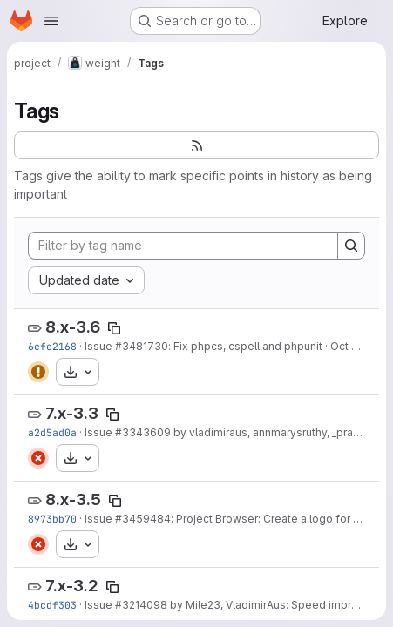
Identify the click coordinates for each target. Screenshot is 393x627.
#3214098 (141, 604)
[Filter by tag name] (183, 246)
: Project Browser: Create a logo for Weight (280, 518)
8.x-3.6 (72, 327)
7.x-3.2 (71, 586)
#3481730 (141, 346)
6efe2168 (52, 346)
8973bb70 (52, 518)
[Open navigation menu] (51, 21)
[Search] (351, 246)
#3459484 (143, 518)
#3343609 (143, 432)
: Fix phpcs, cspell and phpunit (245, 346)
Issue (100, 346)
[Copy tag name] (114, 328)
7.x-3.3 (71, 413)
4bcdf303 (52, 604)
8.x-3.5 (73, 499)
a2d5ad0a (52, 432)
